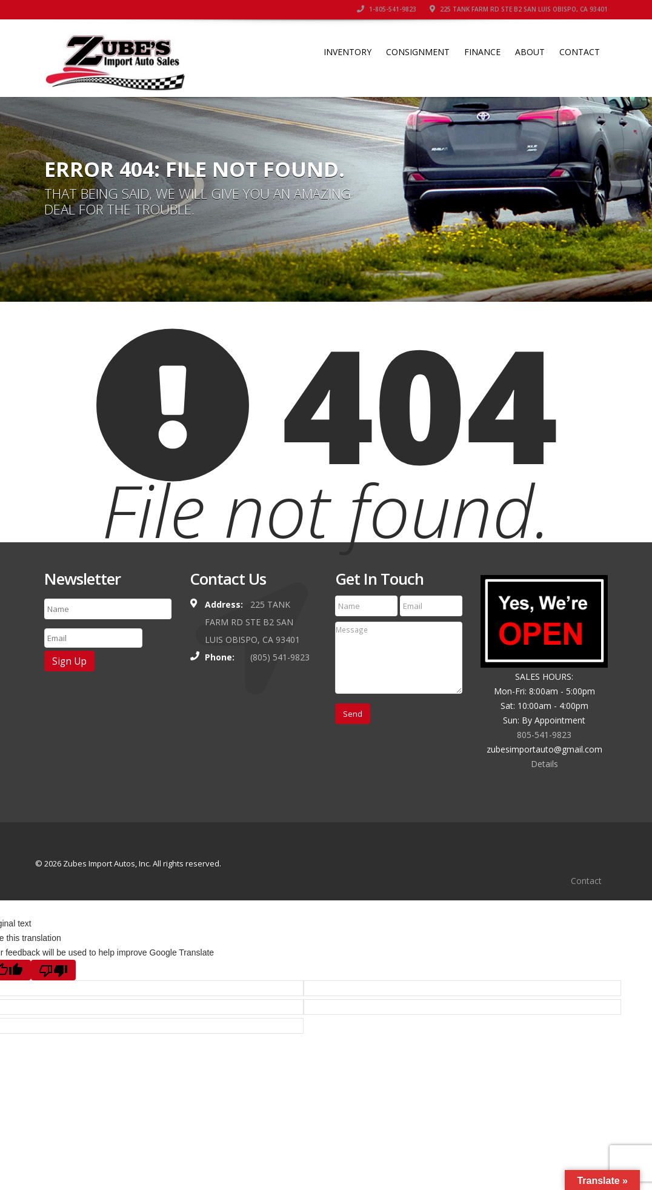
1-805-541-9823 (386, 9)
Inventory (347, 52)
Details (544, 764)
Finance (482, 52)
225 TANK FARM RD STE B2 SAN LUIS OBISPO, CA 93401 (519, 9)
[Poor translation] (53, 970)
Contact (579, 52)
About (530, 52)
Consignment (418, 52)
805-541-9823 (544, 734)
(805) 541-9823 (280, 657)
